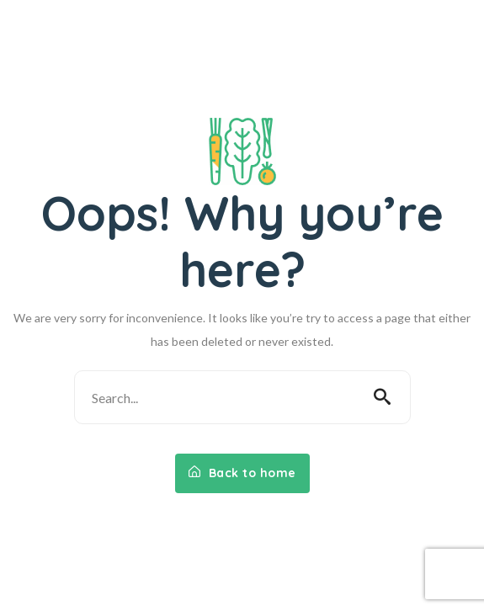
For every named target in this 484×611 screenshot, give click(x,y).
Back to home (242, 473)
